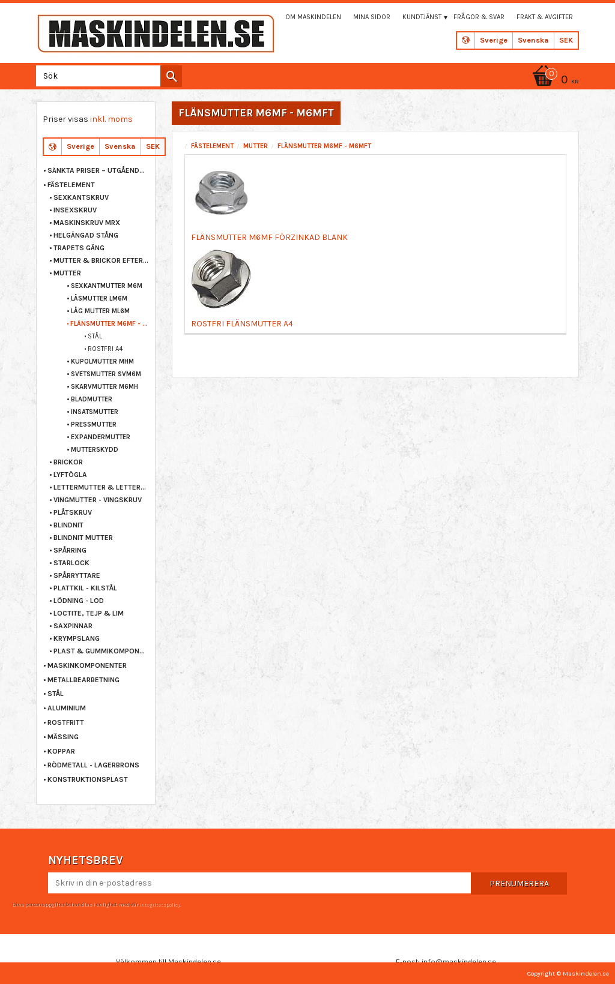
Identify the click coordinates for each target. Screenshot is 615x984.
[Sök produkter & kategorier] (106, 75)
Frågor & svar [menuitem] (478, 17)
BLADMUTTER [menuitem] (91, 399)
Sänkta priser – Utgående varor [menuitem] (98, 170)
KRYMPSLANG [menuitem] (76, 638)
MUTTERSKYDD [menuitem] (94, 450)
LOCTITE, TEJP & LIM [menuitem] (88, 613)
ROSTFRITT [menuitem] (65, 722)
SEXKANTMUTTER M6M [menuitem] (106, 286)
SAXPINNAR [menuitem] (72, 626)
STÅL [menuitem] (95, 336)
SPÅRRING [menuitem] (69, 550)
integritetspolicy (159, 904)
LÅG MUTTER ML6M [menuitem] (100, 311)
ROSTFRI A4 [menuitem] (105, 349)
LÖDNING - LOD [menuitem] (78, 600)
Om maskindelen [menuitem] (313, 17)
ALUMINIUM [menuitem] (66, 708)
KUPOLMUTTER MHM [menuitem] (102, 361)
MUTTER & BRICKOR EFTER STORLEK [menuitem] (101, 260)
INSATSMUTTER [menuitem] (94, 412)
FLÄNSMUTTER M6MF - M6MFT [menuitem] (109, 324)
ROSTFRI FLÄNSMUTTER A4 (242, 324)
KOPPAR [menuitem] (61, 751)
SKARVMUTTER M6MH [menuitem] (104, 387)
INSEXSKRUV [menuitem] (75, 210)
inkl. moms (111, 119)
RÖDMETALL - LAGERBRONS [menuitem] (93, 765)
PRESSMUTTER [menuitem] (94, 424)
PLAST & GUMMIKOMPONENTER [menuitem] (101, 651)
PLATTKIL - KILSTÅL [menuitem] (85, 588)
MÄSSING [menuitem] (63, 737)
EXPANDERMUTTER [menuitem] (100, 437)
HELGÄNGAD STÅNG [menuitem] (85, 235)
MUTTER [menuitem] (67, 273)
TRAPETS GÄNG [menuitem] (79, 248)
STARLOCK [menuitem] (71, 563)
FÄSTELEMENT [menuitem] (71, 185)
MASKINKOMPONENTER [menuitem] (87, 665)
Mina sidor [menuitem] (371, 17)
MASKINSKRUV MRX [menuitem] (86, 222)
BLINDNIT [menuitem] (68, 525)
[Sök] (171, 76)
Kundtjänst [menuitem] (421, 17)
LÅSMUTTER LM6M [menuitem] (99, 298)
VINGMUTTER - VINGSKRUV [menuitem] (97, 500)
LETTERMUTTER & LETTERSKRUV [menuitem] (101, 487)
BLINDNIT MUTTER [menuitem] (83, 537)
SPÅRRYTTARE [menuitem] (76, 575)
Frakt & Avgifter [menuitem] (545, 17)
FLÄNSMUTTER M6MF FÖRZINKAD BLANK (269, 237)
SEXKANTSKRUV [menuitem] (81, 197)
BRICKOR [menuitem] (68, 462)
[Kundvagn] (554, 80)
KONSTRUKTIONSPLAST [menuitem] (87, 779)
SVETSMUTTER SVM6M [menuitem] (106, 374)
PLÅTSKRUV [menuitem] (72, 512)
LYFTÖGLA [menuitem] (70, 474)
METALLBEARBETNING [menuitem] (83, 680)
